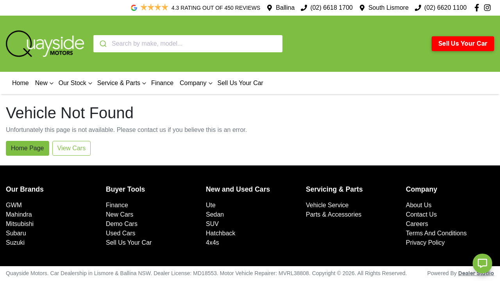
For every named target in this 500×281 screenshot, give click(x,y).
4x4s (212, 242)
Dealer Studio (476, 273)
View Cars (71, 148)
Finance (162, 83)
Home (20, 83)
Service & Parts (122, 83)
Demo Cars (122, 224)
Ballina (285, 7)
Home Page (27, 148)
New (45, 83)
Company (197, 83)
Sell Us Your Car (463, 44)
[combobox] (187, 43)
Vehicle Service (327, 205)
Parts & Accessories (333, 214)
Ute (211, 205)
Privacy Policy (425, 242)
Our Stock (76, 83)
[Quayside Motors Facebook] (478, 7)
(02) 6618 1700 (331, 7)
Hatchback (221, 233)
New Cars (119, 214)
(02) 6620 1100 (445, 7)
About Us (419, 205)
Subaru (16, 233)
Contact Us (421, 214)
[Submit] (102, 43)
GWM (14, 205)
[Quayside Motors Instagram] (489, 7)
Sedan (215, 214)
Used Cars (121, 233)
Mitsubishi (20, 224)
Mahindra (19, 214)
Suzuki (15, 242)
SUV (212, 224)
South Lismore (388, 7)
